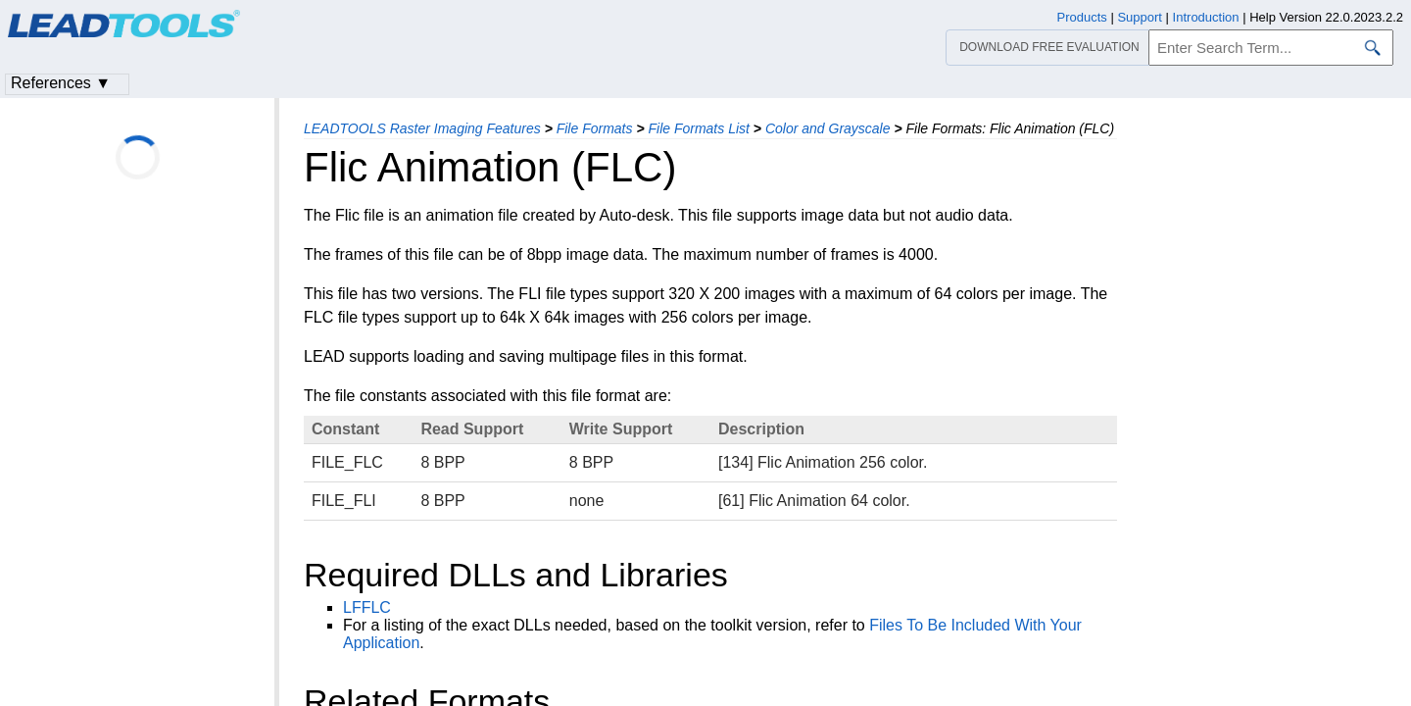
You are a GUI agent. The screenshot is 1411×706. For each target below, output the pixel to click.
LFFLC (367, 607)
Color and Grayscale (828, 128)
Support (1139, 17)
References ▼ (61, 83)
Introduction (1206, 17)
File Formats (595, 128)
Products (1082, 17)
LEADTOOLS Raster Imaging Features (422, 128)
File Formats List (698, 128)
